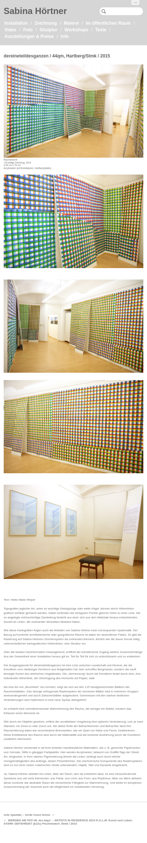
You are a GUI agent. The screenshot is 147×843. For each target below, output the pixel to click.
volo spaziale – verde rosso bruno (27, 814)
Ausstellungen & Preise (29, 36)
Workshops (76, 29)
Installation (16, 23)
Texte (100, 29)
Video (10, 29)
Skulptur (49, 29)
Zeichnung (46, 23)
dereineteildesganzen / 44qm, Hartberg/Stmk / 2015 (57, 56)
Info (135, 2)
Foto (28, 29)
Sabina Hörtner (35, 11)
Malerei (71, 23)
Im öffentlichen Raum (108, 23)
